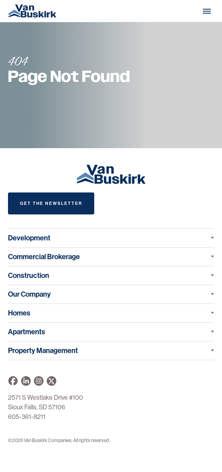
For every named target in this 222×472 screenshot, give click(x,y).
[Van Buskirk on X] (51, 381)
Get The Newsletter (51, 203)
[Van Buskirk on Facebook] (13, 381)
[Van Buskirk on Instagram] (39, 381)
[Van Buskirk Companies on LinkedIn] (26, 381)
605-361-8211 (27, 416)
